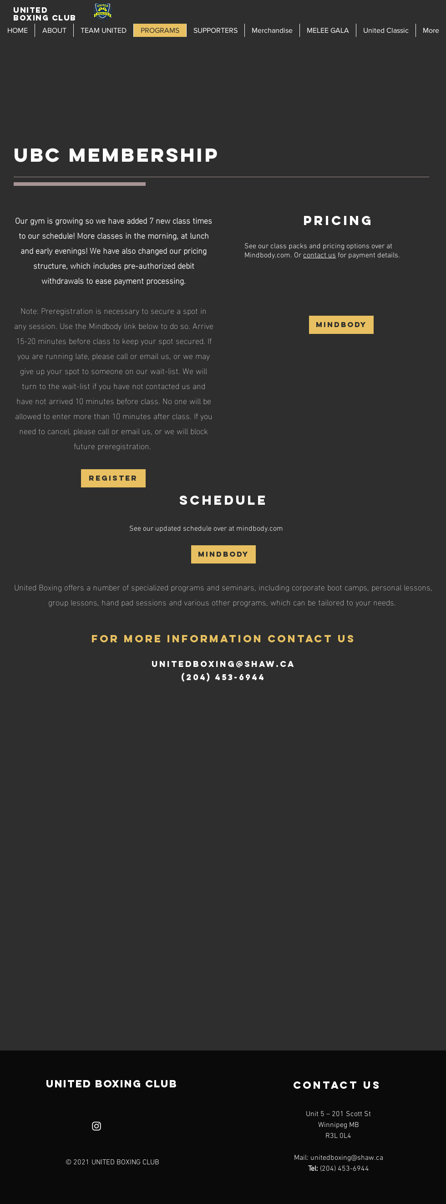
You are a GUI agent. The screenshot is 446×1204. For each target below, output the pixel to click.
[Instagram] (96, 1126)
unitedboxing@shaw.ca (223, 664)
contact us (319, 255)
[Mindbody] (341, 325)
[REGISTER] (113, 478)
